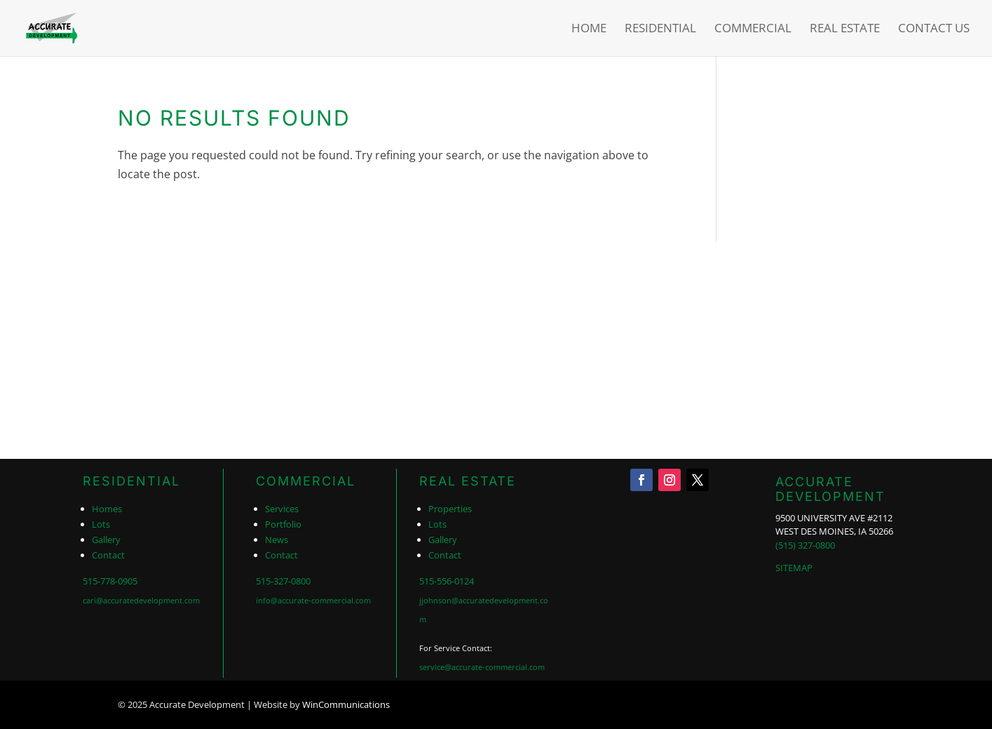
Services (282, 508)
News (276, 539)
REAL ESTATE (467, 481)
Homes (107, 508)
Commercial (752, 29)
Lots (101, 524)
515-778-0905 (110, 581)
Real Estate (845, 29)
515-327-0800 (283, 581)
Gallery (106, 539)
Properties (450, 508)
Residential (660, 29)
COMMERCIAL (305, 481)
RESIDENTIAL (131, 481)
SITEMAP (794, 567)
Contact (108, 555)
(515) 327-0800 (805, 545)
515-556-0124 (446, 581)
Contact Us (934, 29)
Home (588, 29)
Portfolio (283, 524)
